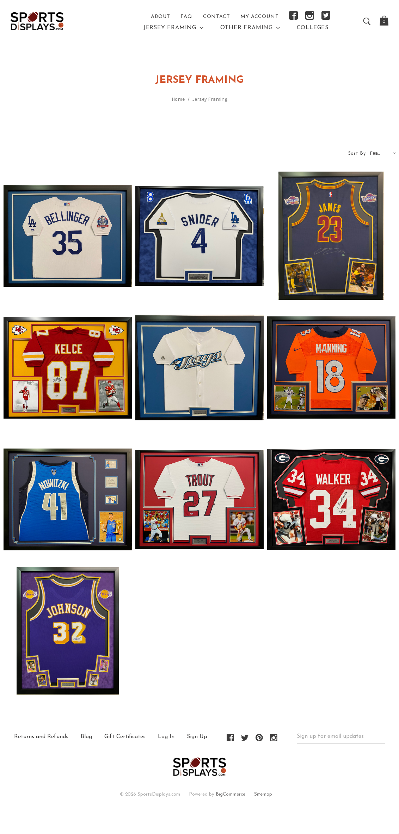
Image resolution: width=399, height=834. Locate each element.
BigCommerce (230, 794)
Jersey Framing (209, 99)
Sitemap (263, 794)
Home (178, 99)
